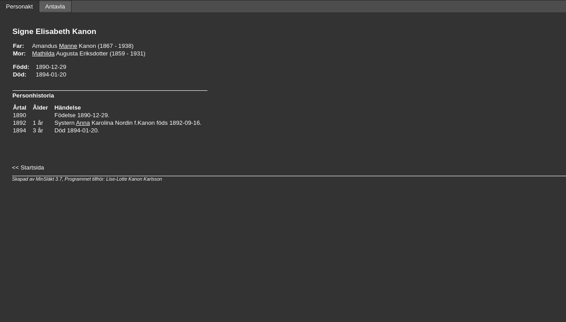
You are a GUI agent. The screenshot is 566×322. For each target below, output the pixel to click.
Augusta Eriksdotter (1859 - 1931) (88, 53)
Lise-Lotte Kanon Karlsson (134, 179)
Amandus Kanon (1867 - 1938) (83, 45)
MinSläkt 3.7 (49, 179)
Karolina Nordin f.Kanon (115, 122)
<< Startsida (28, 167)
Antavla (55, 6)
